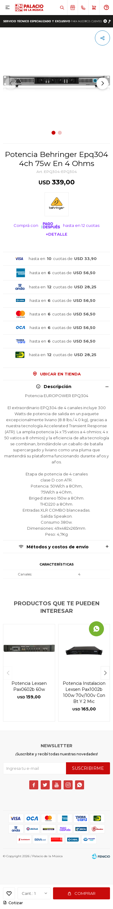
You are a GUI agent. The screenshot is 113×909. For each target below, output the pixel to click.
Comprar (85, 893)
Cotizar (15, 902)
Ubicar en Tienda (60, 373)
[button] (102, 83)
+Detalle (56, 234)
